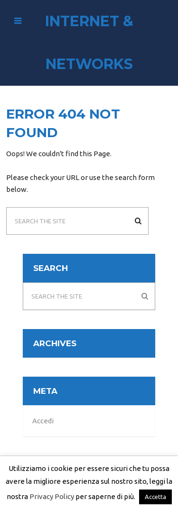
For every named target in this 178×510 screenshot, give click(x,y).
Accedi (43, 421)
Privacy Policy (51, 496)
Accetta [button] (155, 496)
